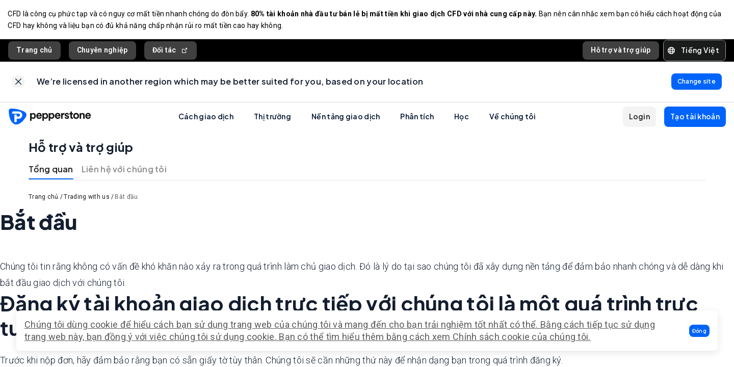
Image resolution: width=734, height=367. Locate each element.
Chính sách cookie (491, 336)
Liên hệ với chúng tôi (124, 170)
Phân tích (417, 117)
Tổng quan (51, 170)
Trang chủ (34, 50)
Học (461, 117)
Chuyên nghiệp (102, 50)
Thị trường (272, 117)
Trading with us (87, 198)
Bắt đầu (126, 198)
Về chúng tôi (512, 117)
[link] (18, 82)
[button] (699, 331)
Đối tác (170, 50)
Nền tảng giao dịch (345, 117)
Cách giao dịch (205, 117)
